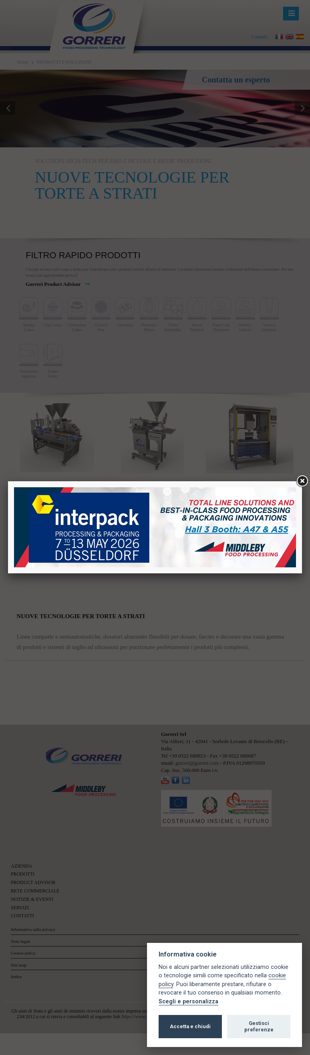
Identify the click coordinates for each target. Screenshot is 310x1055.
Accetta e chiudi (190, 1026)
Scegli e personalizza (188, 1001)
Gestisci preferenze (259, 1026)
